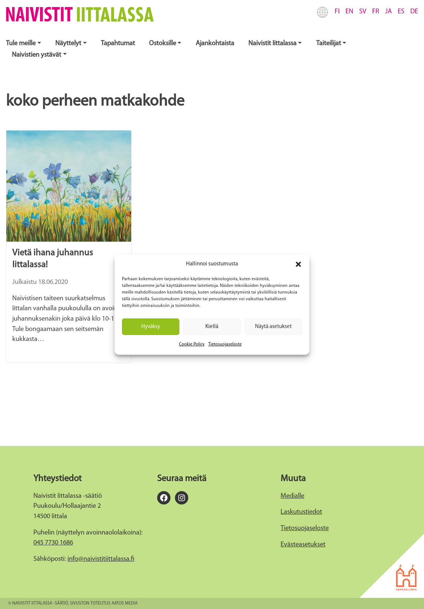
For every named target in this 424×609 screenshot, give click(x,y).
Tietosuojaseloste (225, 344)
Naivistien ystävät (36, 55)
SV (362, 11)
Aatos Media (125, 603)
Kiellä (211, 326)
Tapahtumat (118, 43)
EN (349, 11)
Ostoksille (162, 43)
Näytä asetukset (273, 326)
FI (337, 11)
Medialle (292, 496)
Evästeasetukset (303, 544)
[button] (298, 264)
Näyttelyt (68, 43)
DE (414, 11)
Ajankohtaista (215, 43)
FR (375, 11)
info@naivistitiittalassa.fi (101, 559)
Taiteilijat (328, 43)
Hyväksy (150, 326)
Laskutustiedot (301, 512)
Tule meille (21, 43)
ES (401, 11)
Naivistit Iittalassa (272, 43)
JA (388, 11)
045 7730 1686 (53, 542)
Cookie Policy (192, 344)
